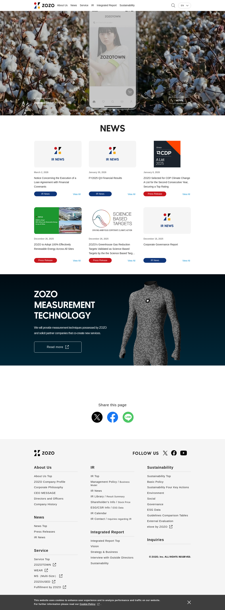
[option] (112, 63)
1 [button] (105, 110)
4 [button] (118, 110)
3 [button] (114, 110)
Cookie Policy (88, 604)
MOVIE (179, 100)
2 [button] (110, 110)
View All (77, 194)
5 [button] (122, 110)
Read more (39, 103)
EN (182, 5)
